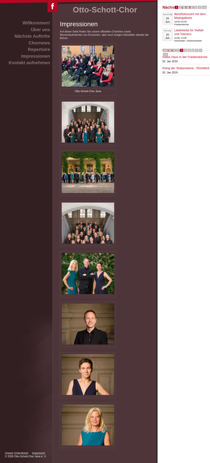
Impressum (38, 453)
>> (204, 7)
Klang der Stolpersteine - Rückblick (185, 68)
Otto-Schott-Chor (105, 9)
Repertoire (39, 49)
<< (165, 50)
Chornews (39, 42)
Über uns (40, 29)
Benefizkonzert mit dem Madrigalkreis (190, 16)
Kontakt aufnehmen (29, 62)
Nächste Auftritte (32, 36)
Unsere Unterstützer (16, 453)
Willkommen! (36, 22)
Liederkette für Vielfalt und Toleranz (188, 32)
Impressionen (35, 56)
